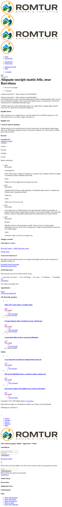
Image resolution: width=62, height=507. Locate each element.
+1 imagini (8, 72)
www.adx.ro (30, 401)
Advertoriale (8, 58)
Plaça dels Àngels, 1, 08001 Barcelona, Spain (15, 248)
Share (6, 68)
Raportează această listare (9, 266)
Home (6, 57)
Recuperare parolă (6, 459)
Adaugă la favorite (10, 67)
